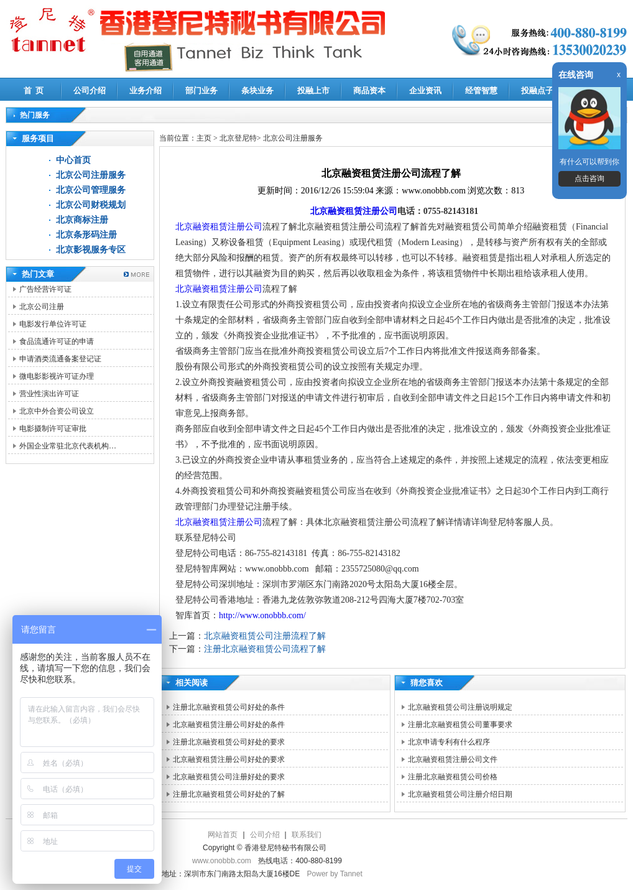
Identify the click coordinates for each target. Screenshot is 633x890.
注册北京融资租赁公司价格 (452, 776)
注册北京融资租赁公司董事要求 (460, 724)
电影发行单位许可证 (52, 324)
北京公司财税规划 (91, 205)
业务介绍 (145, 90)
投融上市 (313, 90)
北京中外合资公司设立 (56, 411)
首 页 (34, 90)
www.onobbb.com (221, 860)
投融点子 (537, 90)
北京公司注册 (41, 306)
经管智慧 (481, 90)
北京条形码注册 (86, 234)
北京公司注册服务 (91, 175)
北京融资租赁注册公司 (353, 211)
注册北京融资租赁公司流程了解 (265, 649)
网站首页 (223, 834)
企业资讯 (425, 90)
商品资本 (369, 90)
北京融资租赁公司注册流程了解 (265, 636)
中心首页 (73, 160)
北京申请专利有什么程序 (449, 742)
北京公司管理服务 (91, 190)
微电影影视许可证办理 (56, 376)
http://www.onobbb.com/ (262, 615)
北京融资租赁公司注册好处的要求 (229, 776)
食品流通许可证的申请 (56, 341)
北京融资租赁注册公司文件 (452, 759)
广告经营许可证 (45, 289)
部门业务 (201, 90)
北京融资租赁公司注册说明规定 (460, 707)
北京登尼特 (238, 138)
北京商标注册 (82, 220)
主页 (203, 138)
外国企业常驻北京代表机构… (67, 446)
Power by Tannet (335, 873)
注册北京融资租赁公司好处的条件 (229, 707)
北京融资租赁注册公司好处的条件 (229, 724)
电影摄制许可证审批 (52, 428)
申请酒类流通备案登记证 (60, 359)
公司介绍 (89, 90)
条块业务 (257, 90)
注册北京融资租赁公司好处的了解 (229, 794)
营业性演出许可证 (49, 393)
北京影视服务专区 (91, 249)
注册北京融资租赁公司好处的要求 (229, 742)
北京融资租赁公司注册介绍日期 (460, 794)
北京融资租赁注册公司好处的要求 (229, 759)
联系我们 (306, 834)
